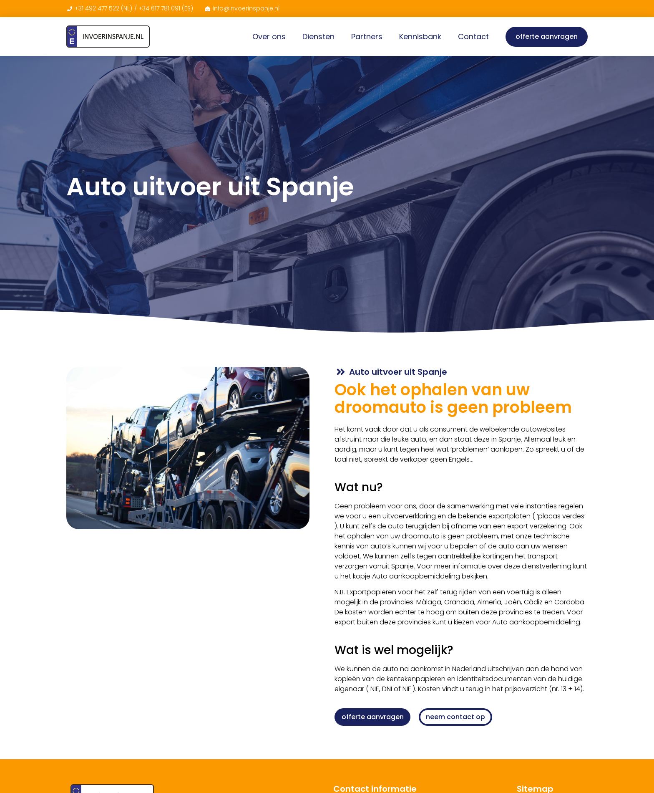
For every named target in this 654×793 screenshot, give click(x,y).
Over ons (269, 36)
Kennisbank (420, 36)
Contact (473, 36)
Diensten (318, 36)
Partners (366, 36)
